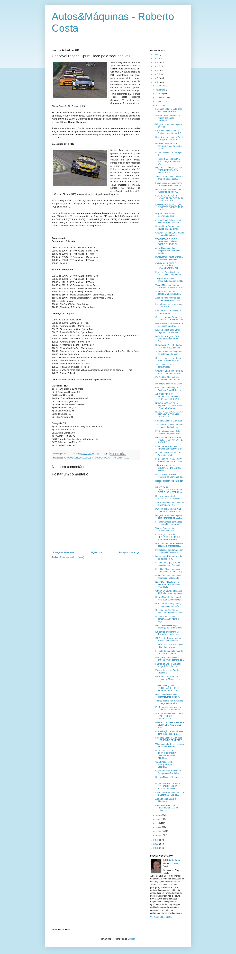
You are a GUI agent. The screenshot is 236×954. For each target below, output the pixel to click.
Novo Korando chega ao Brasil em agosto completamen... (169, 138)
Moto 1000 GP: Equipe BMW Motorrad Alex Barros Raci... (169, 460)
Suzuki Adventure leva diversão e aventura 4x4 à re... (169, 503)
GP (109, 458)
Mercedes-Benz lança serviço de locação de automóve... (168, 604)
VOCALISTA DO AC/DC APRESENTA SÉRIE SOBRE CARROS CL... (167, 241)
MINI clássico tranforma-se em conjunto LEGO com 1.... (169, 551)
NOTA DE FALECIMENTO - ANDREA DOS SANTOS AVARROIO (167, 584)
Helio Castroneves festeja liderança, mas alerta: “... (167, 695)
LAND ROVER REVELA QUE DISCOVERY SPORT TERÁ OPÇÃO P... (169, 207)
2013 (156, 840)
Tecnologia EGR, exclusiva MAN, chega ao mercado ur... (167, 161)
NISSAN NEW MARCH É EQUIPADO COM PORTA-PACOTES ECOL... (168, 405)
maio (158, 819)
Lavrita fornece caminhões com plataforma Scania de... (169, 793)
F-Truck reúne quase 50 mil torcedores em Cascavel (167, 564)
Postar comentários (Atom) (72, 557)
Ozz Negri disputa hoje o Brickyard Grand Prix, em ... (169, 388)
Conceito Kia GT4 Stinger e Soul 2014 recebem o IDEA (169, 611)
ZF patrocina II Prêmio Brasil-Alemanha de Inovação (168, 221)
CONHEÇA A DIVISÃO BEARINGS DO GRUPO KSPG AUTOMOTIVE (167, 537)
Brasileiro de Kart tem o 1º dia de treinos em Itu (168, 557)
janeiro (159, 835)
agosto (159, 102)
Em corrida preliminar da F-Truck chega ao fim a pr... (168, 633)
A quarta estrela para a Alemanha (165, 800)
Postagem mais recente (63, 552)
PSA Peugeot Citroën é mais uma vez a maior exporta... (168, 510)
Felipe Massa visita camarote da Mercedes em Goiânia (168, 184)
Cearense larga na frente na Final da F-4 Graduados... (168, 359)
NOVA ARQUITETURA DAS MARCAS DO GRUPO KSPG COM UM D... (167, 786)
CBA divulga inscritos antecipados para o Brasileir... (165, 764)
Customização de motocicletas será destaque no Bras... (169, 732)
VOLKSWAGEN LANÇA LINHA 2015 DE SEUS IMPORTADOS (169, 716)
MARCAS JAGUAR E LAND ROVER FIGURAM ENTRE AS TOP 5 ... (169, 440)
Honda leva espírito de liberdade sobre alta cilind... (169, 497)
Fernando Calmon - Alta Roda (168, 421)
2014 (156, 82)
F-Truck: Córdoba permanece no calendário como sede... (168, 523)
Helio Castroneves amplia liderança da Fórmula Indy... (169, 626)
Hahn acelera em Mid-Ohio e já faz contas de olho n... (169, 190)
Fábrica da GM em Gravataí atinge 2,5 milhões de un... (168, 665)
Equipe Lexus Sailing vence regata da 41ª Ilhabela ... (167, 331)
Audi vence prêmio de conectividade (165, 365)
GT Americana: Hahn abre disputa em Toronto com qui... (167, 679)
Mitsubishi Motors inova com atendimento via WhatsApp (168, 570)
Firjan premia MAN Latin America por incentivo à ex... (169, 447)
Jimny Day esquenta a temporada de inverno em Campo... (168, 250)
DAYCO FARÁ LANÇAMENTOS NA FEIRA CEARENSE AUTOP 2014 (169, 489)
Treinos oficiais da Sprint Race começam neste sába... (169, 702)
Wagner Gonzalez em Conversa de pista (165, 214)
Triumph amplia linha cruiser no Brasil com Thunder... (169, 745)
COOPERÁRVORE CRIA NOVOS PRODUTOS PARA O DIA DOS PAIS (169, 198)
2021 (156, 54)
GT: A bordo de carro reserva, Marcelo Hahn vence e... (168, 639)
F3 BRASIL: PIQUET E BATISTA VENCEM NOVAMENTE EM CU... (167, 265)
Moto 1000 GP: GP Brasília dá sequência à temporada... (169, 544)
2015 (156, 78)
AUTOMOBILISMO (71, 458)
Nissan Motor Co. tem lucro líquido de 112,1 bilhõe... (167, 227)
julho (158, 105)
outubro (159, 94)
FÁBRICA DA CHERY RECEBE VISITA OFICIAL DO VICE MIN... (169, 725)
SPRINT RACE (123, 458)
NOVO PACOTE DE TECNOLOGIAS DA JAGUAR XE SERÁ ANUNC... (165, 754)
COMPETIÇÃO (101, 458)
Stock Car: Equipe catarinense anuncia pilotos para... (169, 177)
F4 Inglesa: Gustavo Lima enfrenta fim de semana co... (169, 658)
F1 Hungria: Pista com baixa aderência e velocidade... (168, 576)
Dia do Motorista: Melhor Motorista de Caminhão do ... (169, 475)
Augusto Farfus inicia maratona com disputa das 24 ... (169, 426)
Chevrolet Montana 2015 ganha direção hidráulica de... (169, 234)
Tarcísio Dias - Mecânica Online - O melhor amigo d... (169, 645)
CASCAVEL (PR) (87, 458)
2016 (156, 74)
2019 (156, 62)
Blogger (131, 939)
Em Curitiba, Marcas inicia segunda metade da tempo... (169, 378)
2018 (156, 66)
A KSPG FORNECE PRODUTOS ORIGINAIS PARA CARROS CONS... (168, 396)
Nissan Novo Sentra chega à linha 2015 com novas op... (168, 598)
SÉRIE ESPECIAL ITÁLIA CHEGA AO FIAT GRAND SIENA (168, 468)
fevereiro (160, 831)
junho (158, 815)
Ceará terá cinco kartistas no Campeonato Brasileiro (168, 772)
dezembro (161, 86)
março (159, 827)
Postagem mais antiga (129, 552)
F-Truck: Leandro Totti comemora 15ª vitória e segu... (167, 619)
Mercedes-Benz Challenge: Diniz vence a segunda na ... (169, 273)
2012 (156, 844)
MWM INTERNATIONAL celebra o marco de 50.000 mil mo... (168, 146)
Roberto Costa (173, 860)
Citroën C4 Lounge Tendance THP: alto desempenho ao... (169, 592)
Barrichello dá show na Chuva (168, 384)
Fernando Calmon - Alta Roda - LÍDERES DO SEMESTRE (169, 739)
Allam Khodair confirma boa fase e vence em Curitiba (167, 299)
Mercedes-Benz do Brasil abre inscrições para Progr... (169, 324)
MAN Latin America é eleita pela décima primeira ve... (168, 432)
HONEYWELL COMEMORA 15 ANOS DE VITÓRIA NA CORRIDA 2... (169, 414)
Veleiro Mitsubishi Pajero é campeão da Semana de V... (169, 286)
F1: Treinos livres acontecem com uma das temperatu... (168, 708)
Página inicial (96, 552)
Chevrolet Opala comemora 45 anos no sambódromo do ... (169, 372)
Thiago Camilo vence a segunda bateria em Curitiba (169, 279)
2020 (156, 58)
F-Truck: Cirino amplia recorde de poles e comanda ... (169, 652)
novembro (161, 90)
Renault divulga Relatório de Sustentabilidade (168, 454)
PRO (114, 458)
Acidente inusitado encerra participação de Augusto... (168, 292)
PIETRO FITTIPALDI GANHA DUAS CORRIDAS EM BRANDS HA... (168, 170)
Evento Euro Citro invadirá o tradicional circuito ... (168, 312)
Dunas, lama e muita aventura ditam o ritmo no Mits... (169, 258)
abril (158, 823)
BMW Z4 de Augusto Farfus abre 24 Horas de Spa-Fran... (167, 339)
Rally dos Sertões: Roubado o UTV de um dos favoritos (168, 346)
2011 (156, 848)
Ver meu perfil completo (161, 917)
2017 (156, 70)
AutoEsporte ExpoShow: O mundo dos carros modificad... (167, 118)
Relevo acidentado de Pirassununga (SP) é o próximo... (166, 808)
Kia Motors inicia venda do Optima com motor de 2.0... (169, 132)
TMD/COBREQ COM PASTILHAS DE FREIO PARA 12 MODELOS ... (167, 688)
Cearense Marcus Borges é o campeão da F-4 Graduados (169, 318)
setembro (160, 97)
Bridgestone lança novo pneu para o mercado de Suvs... (168, 516)
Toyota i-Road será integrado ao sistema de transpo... (168, 352)
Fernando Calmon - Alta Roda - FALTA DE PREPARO (169, 110)
